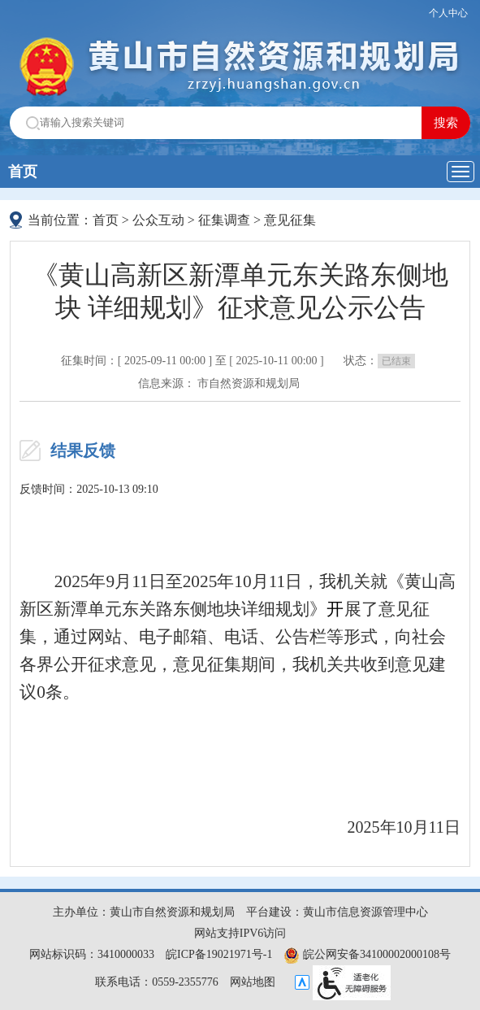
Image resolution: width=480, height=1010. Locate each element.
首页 (22, 171)
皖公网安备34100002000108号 (367, 954)
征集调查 (224, 220)
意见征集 (290, 220)
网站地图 (252, 982)
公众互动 (158, 220)
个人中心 (448, 13)
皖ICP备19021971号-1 (219, 954)
